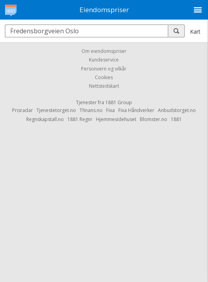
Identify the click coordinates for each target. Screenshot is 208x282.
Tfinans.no (91, 110)
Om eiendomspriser (104, 51)
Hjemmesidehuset (116, 119)
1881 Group (118, 102)
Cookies (104, 77)
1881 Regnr (79, 119)
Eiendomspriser (104, 9)
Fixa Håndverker (136, 110)
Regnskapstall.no (45, 119)
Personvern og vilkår (104, 68)
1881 (176, 119)
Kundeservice (104, 60)
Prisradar (22, 110)
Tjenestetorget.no (56, 110)
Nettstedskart (104, 86)
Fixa (110, 110)
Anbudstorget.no (177, 110)
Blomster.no (153, 119)
